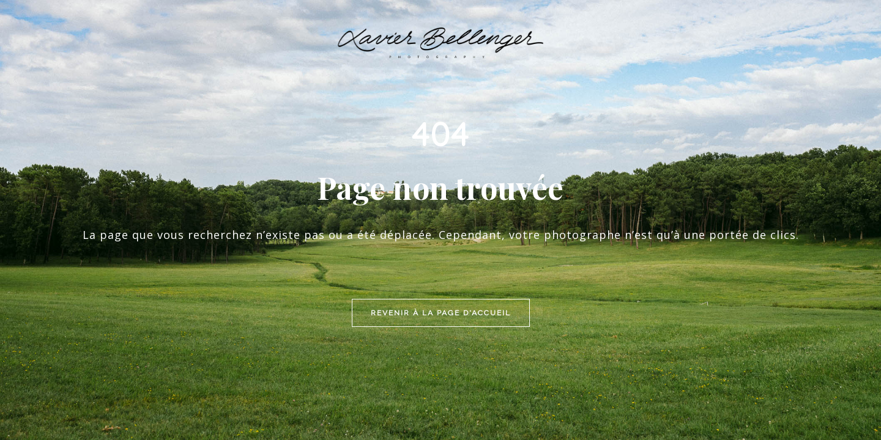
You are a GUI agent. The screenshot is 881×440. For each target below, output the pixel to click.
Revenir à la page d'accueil (441, 230)
